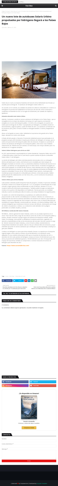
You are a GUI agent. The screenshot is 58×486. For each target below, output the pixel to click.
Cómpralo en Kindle (29, 427)
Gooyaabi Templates (42, 483)
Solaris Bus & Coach (15, 11)
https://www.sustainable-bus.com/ (18, 245)
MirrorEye (11, 276)
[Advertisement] (29, 43)
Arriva (6, 276)
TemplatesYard (24, 483)
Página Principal (6, 11)
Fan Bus (29, 6)
